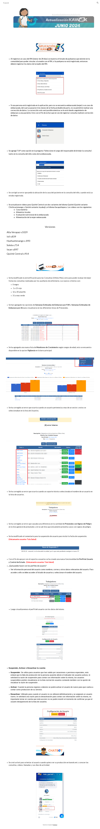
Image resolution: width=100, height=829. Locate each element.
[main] (50, 62)
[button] (97, 2)
